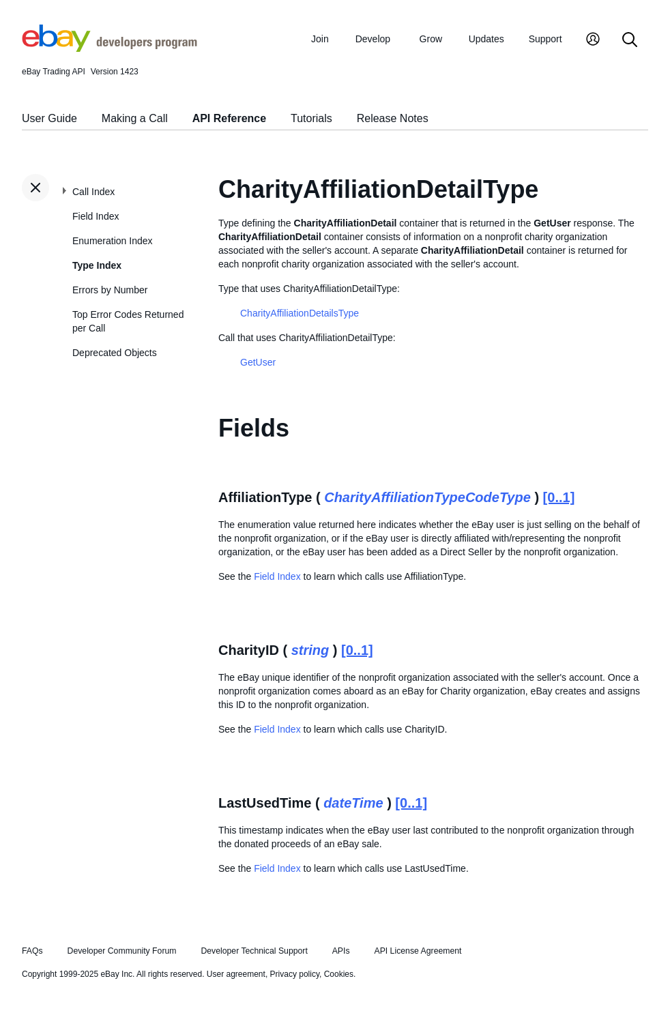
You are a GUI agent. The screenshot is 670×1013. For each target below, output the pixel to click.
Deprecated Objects (114, 352)
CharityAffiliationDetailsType (299, 313)
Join (320, 38)
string (310, 650)
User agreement (236, 974)
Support (545, 38)
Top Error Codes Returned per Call (128, 321)
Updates (486, 38)
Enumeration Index (112, 240)
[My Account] (593, 40)
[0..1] (559, 497)
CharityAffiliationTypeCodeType (427, 497)
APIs (341, 951)
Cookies (338, 974)
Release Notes (392, 118)
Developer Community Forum (122, 951)
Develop (372, 38)
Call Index (93, 191)
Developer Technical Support (254, 951)
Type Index (96, 265)
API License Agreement (417, 951)
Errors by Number (109, 289)
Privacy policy (294, 974)
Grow (431, 38)
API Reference (229, 118)
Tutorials (311, 118)
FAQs (32, 951)
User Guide (49, 118)
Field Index (95, 216)
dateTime (353, 802)
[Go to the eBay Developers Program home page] (109, 48)
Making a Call (135, 118)
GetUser (258, 362)
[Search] (630, 40)
